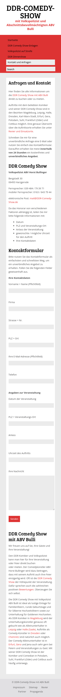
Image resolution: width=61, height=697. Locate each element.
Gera (18, 644)
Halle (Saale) (29, 629)
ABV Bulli (44, 682)
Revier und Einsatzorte (21, 131)
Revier (44, 687)
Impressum (19, 687)
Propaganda (36, 691)
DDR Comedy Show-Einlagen (23, 45)
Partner (22, 691)
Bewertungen (26, 589)
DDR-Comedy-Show (24, 682)
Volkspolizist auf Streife (20, 51)
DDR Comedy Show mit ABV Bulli (30, 95)
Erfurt (12, 644)
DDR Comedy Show (28, 166)
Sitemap (33, 687)
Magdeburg (36, 618)
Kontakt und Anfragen (19, 62)
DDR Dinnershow (17, 56)
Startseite (13, 40)
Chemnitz (14, 636)
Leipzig (12, 629)
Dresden (35, 633)
